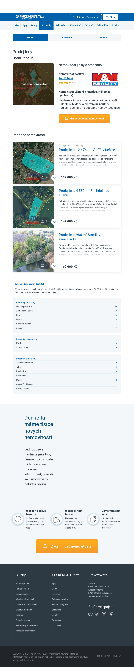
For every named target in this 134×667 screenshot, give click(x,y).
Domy (34, 25)
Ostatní (89, 25)
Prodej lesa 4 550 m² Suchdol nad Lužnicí (84, 193)
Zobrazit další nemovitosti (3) (29, 284)
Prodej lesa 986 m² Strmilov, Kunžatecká (80, 237)
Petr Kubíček (66, 78)
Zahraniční (102, 25)
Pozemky (46, 25)
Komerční (75, 25)
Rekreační (60, 25)
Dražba (115, 25)
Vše (17, 25)
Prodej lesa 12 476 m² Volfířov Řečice (87, 150)
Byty (25, 25)
